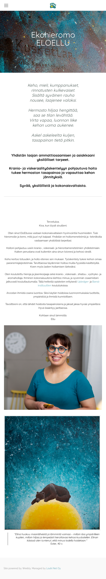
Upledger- (83, 281)
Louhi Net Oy (53, 568)
